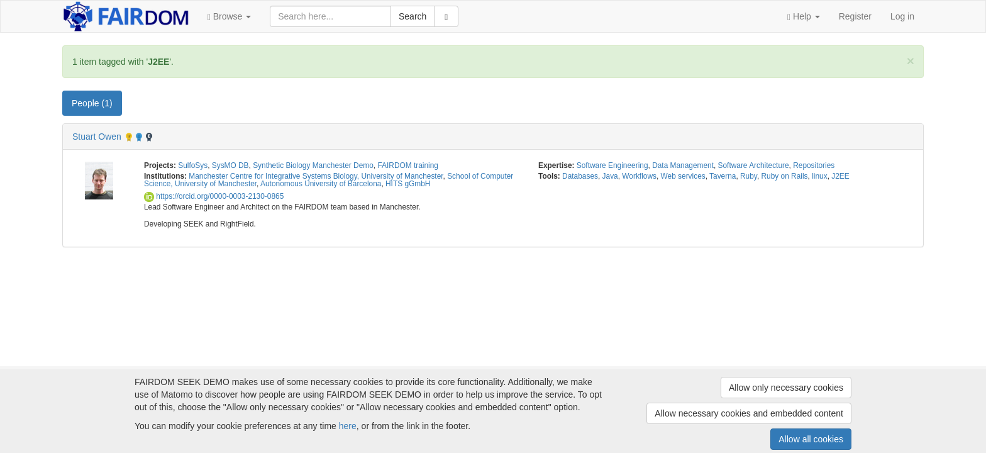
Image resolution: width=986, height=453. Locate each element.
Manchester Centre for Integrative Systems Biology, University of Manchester (316, 176)
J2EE (840, 176)
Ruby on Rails (785, 176)
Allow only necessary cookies (786, 388)
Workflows (639, 176)
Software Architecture (753, 165)
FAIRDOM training (407, 165)
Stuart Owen (96, 136)
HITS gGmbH (407, 183)
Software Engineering (612, 165)
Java (610, 176)
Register (855, 16)
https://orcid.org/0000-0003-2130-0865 (214, 196)
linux (819, 176)
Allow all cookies (810, 439)
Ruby (748, 176)
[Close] (910, 60)
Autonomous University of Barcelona (320, 183)
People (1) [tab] (92, 103)
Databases (580, 176)
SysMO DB (230, 165)
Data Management (683, 165)
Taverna (722, 176)
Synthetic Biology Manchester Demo (313, 165)
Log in (902, 16)
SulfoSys (193, 165)
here (348, 426)
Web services (683, 176)
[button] (229, 16)
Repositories (813, 165)
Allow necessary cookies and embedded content (749, 413)
